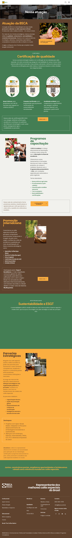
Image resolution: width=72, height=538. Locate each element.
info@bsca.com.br (60, 505)
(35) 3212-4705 (59, 502)
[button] (69, 2)
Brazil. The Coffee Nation (9, 523)
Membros (29, 499)
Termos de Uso (14, 533)
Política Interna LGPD (44, 533)
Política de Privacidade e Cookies (28, 533)
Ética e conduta (55, 533)
